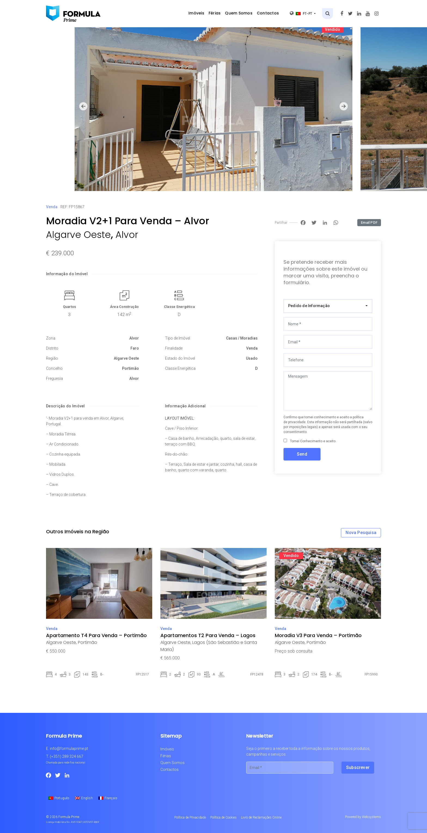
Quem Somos (238, 13)
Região (52, 358)
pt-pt (301, 13)
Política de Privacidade (190, 817)
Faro (134, 348)
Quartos (69, 307)
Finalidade (173, 348)
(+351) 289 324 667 (66, 756)
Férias (215, 13)
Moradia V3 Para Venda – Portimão (318, 635)
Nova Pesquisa (361, 532)
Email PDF (369, 222)
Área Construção (124, 307)
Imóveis (196, 13)
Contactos (268, 13)
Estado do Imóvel (180, 358)
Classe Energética (179, 307)
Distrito (52, 348)
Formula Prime (68, 817)
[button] (83, 106)
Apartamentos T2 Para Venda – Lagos (207, 635)
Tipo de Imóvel (177, 338)
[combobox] (327, 306)
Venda (51, 207)
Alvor (126, 234)
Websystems (371, 817)
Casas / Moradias (242, 338)
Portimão (130, 368)
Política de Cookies (223, 817)
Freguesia (54, 378)
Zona (50, 338)
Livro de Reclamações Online (261, 817)
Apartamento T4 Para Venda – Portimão (96, 635)
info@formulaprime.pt (69, 748)
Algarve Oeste (78, 234)
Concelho (54, 368)
